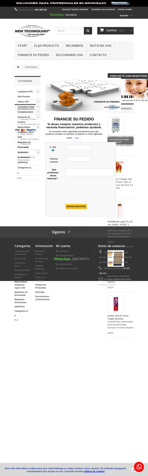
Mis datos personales (67, 404)
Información (26, 190)
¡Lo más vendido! (121, 108)
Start (22, 46)
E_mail (53, 149)
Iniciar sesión (125, 9)
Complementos (25, 112)
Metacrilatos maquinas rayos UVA (26, 132)
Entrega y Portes (28, 199)
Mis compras (62, 387)
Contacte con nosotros (103, 9)
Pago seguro (26, 214)
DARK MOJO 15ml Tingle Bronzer (117, 317)
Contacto (98, 55)
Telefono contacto (54, 160)
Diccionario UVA (69, 55)
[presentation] (89, 194)
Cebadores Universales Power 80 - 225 (120, 138)
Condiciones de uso (30, 204)
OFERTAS (23, 162)
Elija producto (46, 46)
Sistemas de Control (24, 119)
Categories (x (24, 167)
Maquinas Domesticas (24, 155)
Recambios (74, 46)
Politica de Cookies (29, 219)
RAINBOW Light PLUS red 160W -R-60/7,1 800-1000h (120, 224)
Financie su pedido (33, 55)
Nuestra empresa (28, 209)
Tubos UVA (23, 101)
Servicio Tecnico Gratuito (75, 9)
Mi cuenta (63, 381)
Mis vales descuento (66, 395)
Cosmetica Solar (26, 107)
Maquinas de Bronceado (24, 144)
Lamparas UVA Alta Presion (25, 94)
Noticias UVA (100, 46)
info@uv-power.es (107, 420)
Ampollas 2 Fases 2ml (119, 179)
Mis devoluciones (65, 391)
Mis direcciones (64, 399)
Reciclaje (24, 232)
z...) (19, 178)
